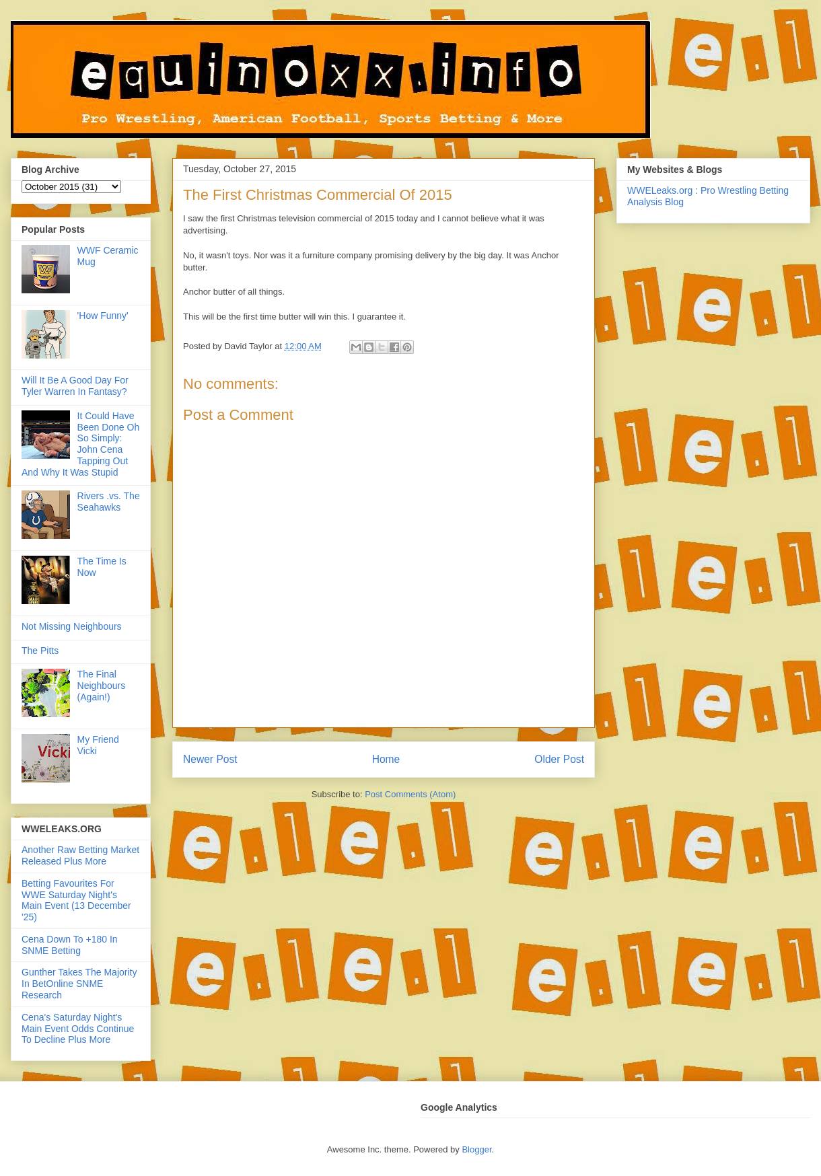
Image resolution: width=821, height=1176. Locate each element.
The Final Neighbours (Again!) (101, 685)
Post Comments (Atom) (410, 794)
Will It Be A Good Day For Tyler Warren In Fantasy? (75, 386)
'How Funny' (103, 315)
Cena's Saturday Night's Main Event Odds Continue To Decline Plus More (78, 1028)
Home (386, 759)
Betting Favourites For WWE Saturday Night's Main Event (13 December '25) (76, 900)
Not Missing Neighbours (72, 626)
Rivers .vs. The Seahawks (108, 501)
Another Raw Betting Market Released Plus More (80, 855)
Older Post (559, 759)
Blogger (476, 1149)
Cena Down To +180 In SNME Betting (70, 945)
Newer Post (210, 759)
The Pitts (40, 650)
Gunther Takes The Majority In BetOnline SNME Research (79, 983)
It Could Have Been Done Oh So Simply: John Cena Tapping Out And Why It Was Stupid (80, 444)
